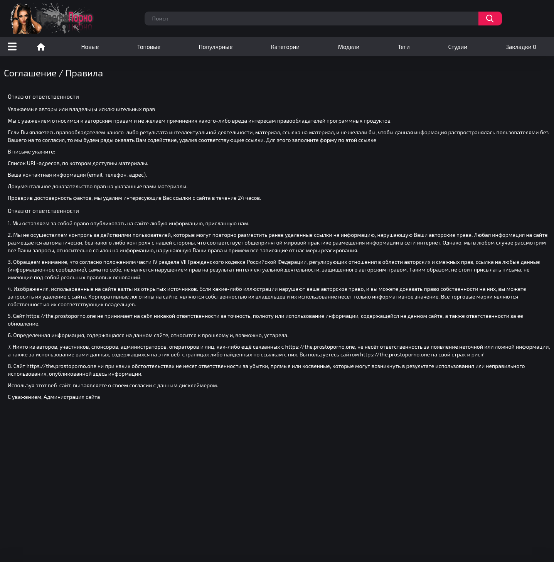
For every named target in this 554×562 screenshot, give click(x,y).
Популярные (216, 46)
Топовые (148, 46)
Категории (285, 46)
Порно (41, 46)
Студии (457, 46)
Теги (404, 46)
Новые (90, 46)
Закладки (521, 46)
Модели (349, 46)
